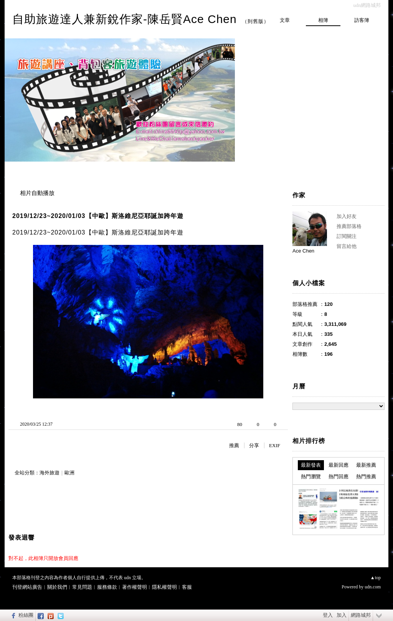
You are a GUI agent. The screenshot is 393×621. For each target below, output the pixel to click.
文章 (285, 20)
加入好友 (347, 216)
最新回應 (338, 465)
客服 (187, 587)
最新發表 (311, 465)
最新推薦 (366, 465)
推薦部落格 (349, 226)
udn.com (373, 587)
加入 (342, 615)
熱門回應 (338, 476)
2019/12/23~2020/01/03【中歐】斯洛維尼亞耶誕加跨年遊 (97, 216)
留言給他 (347, 246)
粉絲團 (25, 615)
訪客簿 (361, 20)
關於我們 (57, 587)
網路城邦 (361, 615)
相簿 (323, 20)
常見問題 (82, 587)
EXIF (274, 445)
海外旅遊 (49, 473)
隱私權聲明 (164, 587)
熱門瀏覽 (311, 476)
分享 (254, 445)
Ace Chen (303, 251)
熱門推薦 (366, 476)
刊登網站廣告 (27, 587)
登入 (328, 615)
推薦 (234, 445)
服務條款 (107, 587)
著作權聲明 (134, 587)
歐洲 (69, 473)
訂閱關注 (347, 236)
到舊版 (256, 21)
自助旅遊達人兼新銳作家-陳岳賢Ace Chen (124, 19)
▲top (375, 577)
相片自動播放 (37, 193)
